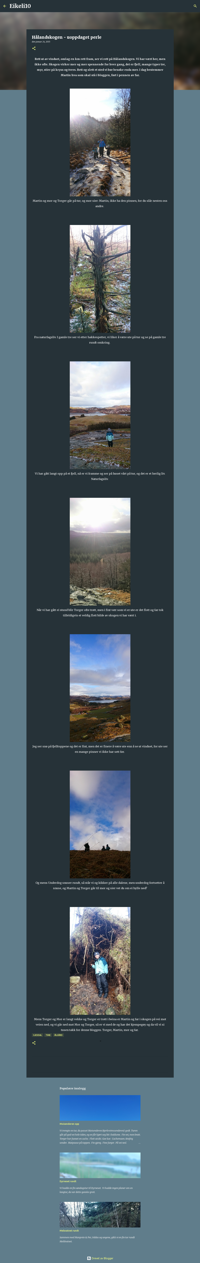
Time (48, 1035)
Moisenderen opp (69, 1124)
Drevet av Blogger (100, 1258)
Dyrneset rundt (68, 1181)
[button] (34, 48)
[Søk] (36, 6)
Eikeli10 (20, 6)
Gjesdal (37, 1035)
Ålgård (58, 1035)
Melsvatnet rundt (69, 1230)
